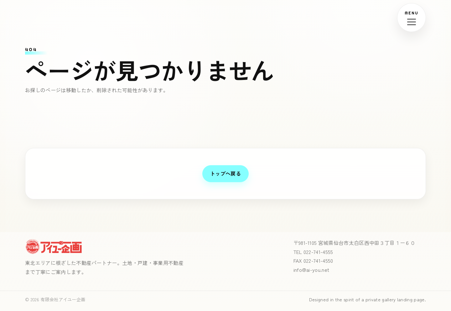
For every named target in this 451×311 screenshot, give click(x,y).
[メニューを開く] (411, 17)
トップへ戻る (225, 173)
